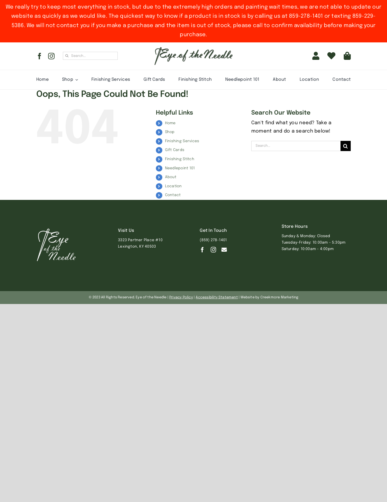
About (170, 177)
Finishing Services (182, 141)
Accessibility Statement (217, 297)
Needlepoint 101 (180, 168)
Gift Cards (175, 150)
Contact (173, 195)
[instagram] (51, 56)
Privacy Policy (181, 297)
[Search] (67, 56)
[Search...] (90, 56)
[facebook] (39, 56)
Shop (170, 132)
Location (173, 186)
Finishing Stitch (179, 159)
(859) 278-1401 (213, 240)
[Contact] (224, 249)
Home (170, 123)
